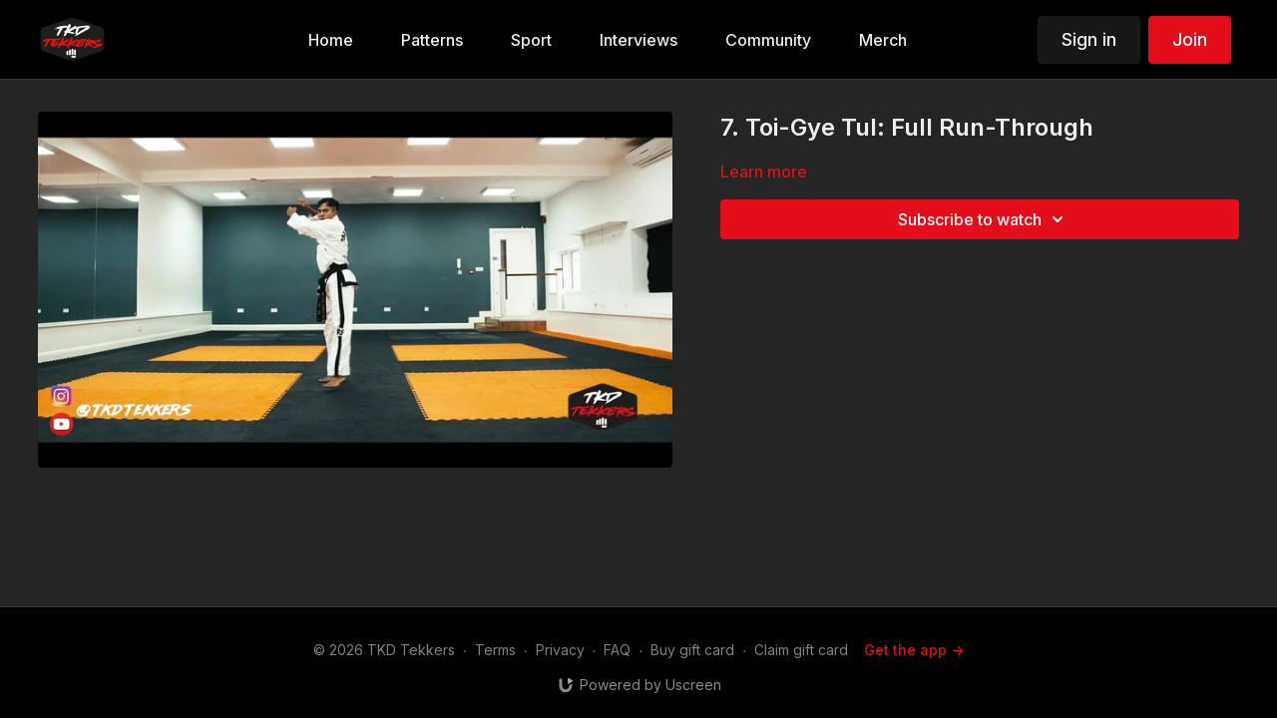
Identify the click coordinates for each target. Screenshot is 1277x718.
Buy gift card (692, 649)
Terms (495, 649)
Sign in (1089, 39)
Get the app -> (914, 649)
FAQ (617, 649)
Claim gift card (801, 649)
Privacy (560, 649)
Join (1189, 39)
